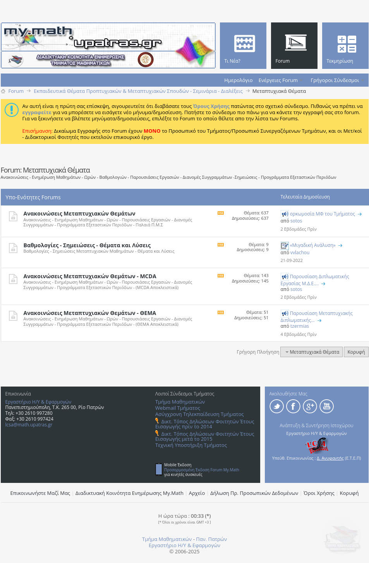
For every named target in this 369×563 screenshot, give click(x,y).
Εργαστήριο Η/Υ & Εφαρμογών (38, 402)
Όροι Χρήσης (319, 492)
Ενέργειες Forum (278, 80)
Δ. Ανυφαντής (330, 458)
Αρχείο (197, 492)
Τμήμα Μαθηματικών (180, 401)
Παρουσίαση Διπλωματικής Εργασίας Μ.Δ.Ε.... (315, 280)
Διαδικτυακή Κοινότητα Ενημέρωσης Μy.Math (130, 492)
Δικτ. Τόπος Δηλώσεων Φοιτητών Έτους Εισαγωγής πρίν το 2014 (204, 424)
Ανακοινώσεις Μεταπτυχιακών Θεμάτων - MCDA (90, 276)
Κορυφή (356, 352)
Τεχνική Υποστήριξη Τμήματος (191, 445)
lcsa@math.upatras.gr (29, 424)
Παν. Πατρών (211, 539)
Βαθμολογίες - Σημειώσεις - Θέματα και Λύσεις (87, 245)
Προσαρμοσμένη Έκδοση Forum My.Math (201, 469)
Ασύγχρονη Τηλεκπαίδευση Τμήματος (199, 414)
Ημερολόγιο (238, 80)
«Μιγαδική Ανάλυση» (313, 245)
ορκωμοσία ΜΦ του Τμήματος (322, 213)
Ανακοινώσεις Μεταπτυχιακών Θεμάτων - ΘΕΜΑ (90, 313)
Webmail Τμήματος (177, 407)
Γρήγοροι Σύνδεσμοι (335, 80)
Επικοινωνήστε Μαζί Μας (40, 492)
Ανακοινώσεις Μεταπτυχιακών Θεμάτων (80, 213)
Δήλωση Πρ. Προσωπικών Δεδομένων (254, 492)
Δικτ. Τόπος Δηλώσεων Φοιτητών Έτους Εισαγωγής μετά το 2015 (204, 436)
